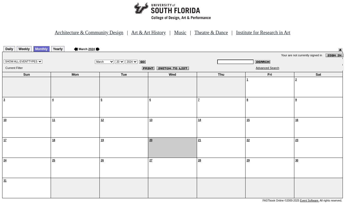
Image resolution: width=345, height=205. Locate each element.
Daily (9, 49)
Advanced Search (267, 68)
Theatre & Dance (211, 32)
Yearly (58, 49)
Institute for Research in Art (263, 32)
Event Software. (309, 200)
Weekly (24, 49)
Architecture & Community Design (89, 32)
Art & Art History (148, 32)
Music (180, 32)
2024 (91, 49)
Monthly (41, 49)
